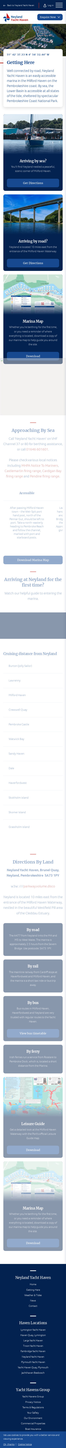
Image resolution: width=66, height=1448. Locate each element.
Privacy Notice (33, 1402)
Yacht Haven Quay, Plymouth (33, 1367)
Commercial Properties (33, 1423)
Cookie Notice (25, 1444)
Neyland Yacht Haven (33, 1356)
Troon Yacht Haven (33, 1346)
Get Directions (33, 183)
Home (33, 1284)
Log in (48, 5)
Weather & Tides (33, 1295)
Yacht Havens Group (33, 1396)
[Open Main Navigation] (59, 5)
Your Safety (33, 1412)
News (33, 1300)
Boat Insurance (33, 1429)
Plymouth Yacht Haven (33, 1362)
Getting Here (33, 1290)
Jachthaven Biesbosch (33, 1373)
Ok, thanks (9, 1444)
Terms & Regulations (33, 1407)
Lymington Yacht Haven (33, 1330)
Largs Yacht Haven (33, 1340)
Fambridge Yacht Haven (33, 1351)
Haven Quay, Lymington (33, 1335)
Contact (33, 1306)
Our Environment (33, 1418)
